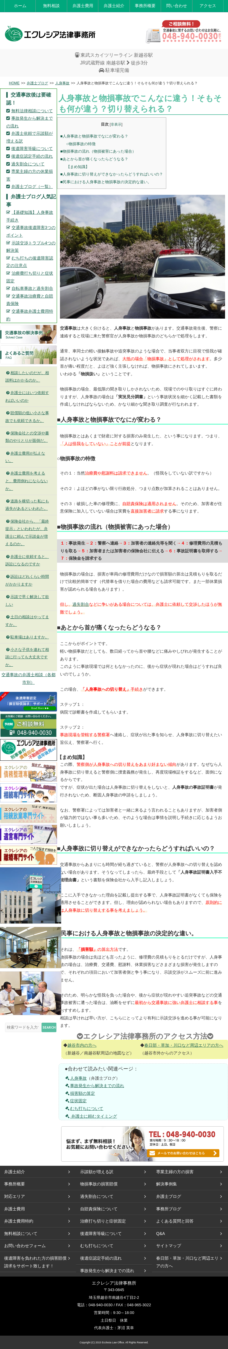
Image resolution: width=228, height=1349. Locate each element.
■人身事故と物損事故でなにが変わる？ (94, 136)
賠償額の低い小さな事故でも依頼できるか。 (27, 417)
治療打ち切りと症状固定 (103, 1221)
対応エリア (14, 1196)
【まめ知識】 (77, 167)
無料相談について (20, 1233)
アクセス (208, 5)
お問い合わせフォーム (25, 1245)
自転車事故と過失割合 (32, 288)
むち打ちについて (84, 1108)
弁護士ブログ (37, 83)
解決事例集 (166, 1184)
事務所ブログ (168, 1208)
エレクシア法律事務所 (50, 34)
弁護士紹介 (114, 5)
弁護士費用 (82, 5)
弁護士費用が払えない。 (25, 457)
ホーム (20, 5)
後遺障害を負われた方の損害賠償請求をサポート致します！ (35, 1262)
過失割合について (28, 164)
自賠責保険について (99, 1208)
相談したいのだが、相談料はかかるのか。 (27, 377)
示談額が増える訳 (96, 1171)
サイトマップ (168, 1245)
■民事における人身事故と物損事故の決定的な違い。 (105, 182)
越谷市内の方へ (81, 1045)
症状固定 (76, 1100)
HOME (14, 83)
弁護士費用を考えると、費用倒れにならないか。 (26, 481)
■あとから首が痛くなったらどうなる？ (94, 159)
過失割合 (80, 604)
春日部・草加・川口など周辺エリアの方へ (183, 1045)
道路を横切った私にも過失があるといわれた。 (27, 505)
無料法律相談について (32, 110)
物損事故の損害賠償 (99, 1184)
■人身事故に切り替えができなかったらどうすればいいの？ (111, 174)
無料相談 (51, 5)
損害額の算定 (80, 1093)
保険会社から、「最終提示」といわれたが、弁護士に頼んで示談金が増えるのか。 (27, 532)
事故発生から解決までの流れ (94, 1085)
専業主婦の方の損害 (175, 1171)
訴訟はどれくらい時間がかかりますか (27, 580)
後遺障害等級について (32, 148)
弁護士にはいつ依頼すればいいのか (27, 396)
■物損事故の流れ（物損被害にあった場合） (98, 151)
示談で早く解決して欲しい (27, 600)
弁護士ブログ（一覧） (32, 186)
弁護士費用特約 (18, 1221)
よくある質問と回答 (175, 1221)
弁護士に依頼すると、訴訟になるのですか (27, 560)
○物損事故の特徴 (81, 144)
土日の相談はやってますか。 (27, 621)
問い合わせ (176, 5)
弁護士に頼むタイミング (91, 1116)
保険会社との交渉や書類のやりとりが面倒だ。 (27, 437)
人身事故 (62, 83)
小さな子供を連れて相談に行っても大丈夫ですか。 (27, 657)
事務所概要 (145, 5)
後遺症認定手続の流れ (32, 156)
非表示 (116, 124)
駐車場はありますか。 (27, 637)
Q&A (160, 1233)
